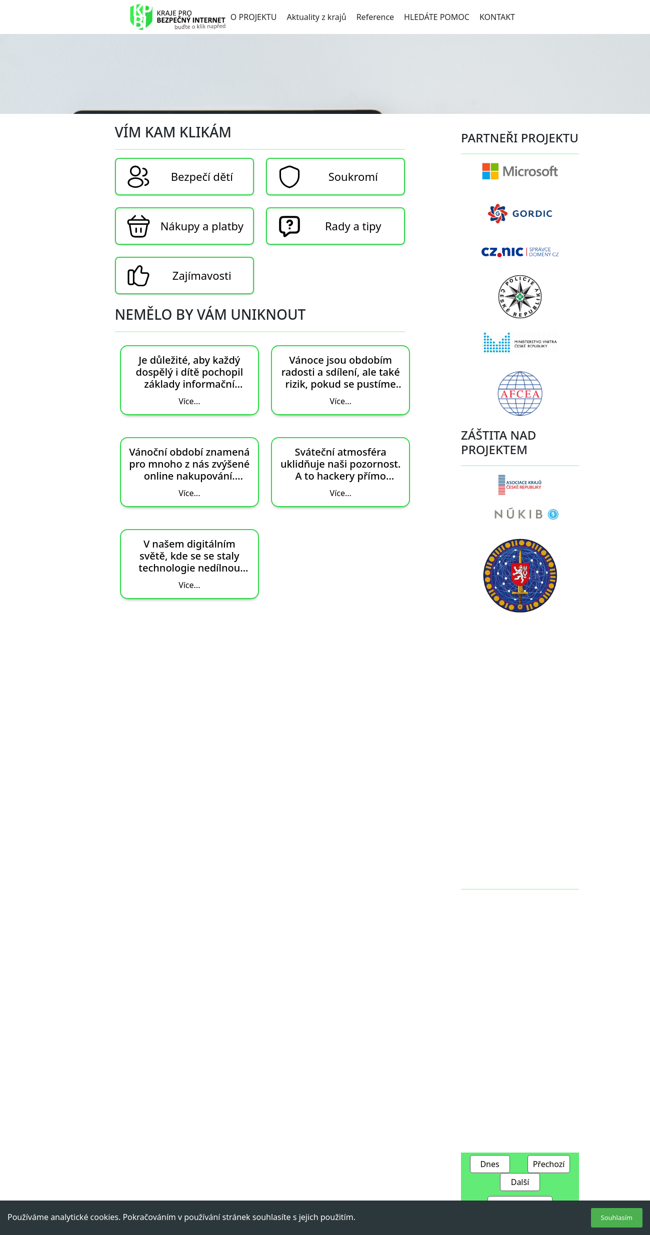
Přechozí (549, 1164)
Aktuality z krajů (316, 16)
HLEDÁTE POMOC (437, 16)
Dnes (489, 1164)
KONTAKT (497, 16)
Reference (375, 16)
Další (520, 1182)
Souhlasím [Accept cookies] (616, 1217)
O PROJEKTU (253, 16)
